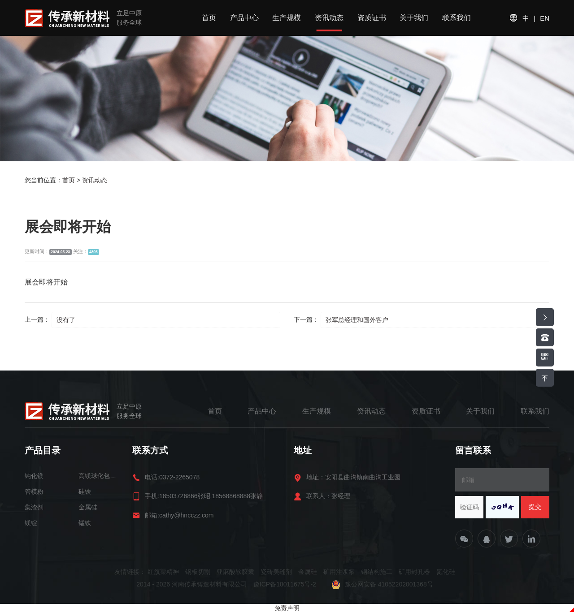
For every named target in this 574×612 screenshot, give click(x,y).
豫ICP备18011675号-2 (285, 584)
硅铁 (84, 491)
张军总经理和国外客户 (357, 319)
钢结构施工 (376, 571)
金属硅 (87, 507)
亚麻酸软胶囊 (235, 571)
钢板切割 (197, 571)
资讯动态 (329, 18)
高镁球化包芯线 (98, 475)
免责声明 (287, 608)
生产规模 (286, 18)
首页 (209, 18)
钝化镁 (34, 475)
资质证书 (371, 18)
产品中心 (244, 18)
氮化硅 (445, 571)
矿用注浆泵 (339, 571)
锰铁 (84, 522)
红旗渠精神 (163, 571)
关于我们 (414, 18)
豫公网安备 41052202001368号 (382, 584)
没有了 (66, 319)
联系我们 (456, 18)
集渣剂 (34, 507)
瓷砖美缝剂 (276, 571)
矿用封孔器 (414, 571)
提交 (535, 507)
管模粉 (34, 491)
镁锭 (31, 522)
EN (544, 18)
